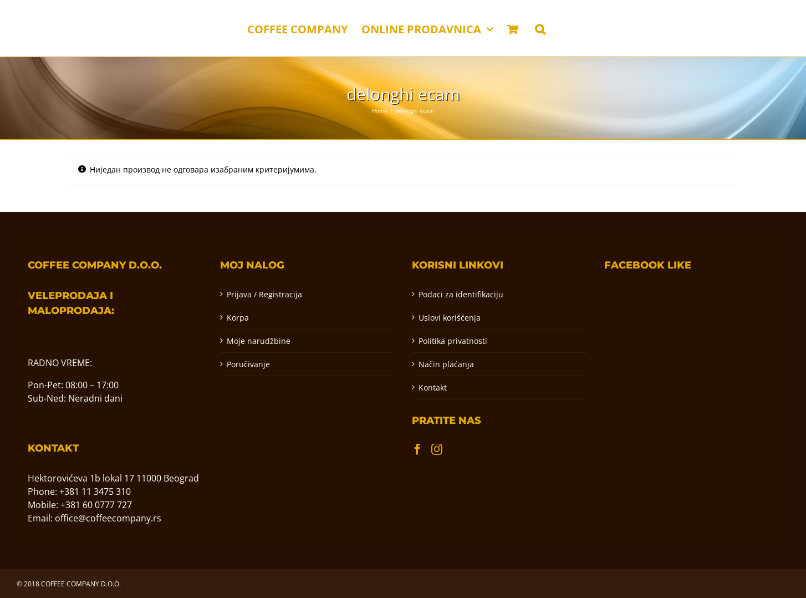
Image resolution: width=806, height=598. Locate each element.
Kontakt (433, 387)
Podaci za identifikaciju (461, 294)
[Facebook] (417, 449)
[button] (540, 28)
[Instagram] (436, 449)
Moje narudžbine (258, 341)
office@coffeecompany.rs (108, 518)
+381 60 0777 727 (96, 505)
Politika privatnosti (453, 341)
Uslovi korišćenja (450, 317)
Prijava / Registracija (264, 294)
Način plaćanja (446, 364)
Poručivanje (248, 364)
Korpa (238, 317)
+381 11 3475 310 (95, 491)
